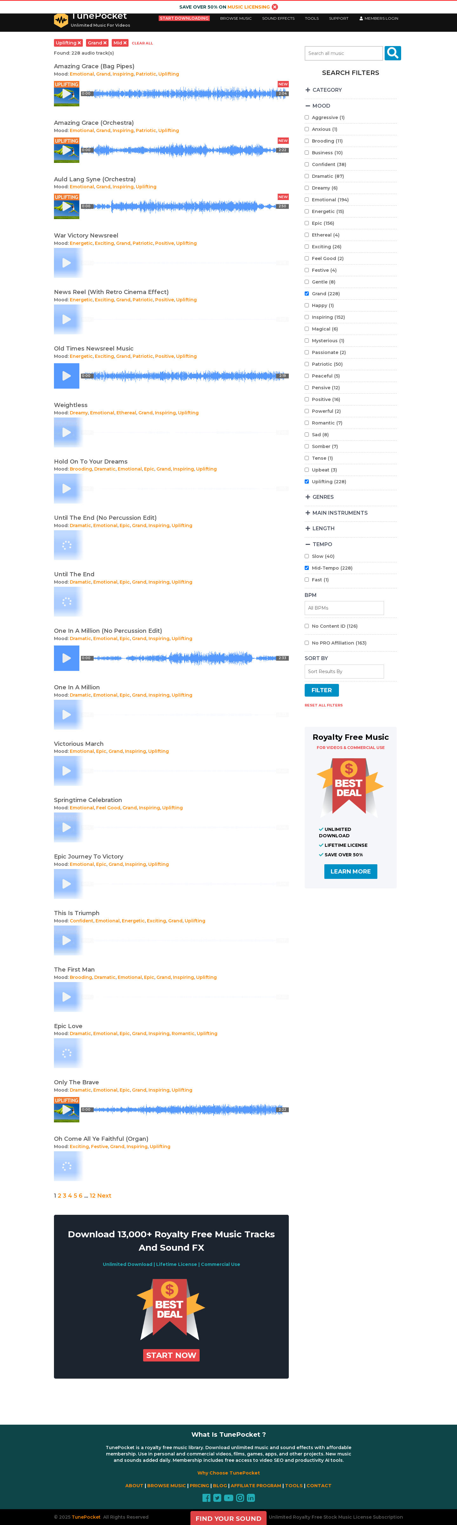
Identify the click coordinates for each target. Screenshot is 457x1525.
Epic (149, 469)
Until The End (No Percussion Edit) (105, 517)
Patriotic (146, 74)
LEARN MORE (351, 871)
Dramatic (105, 469)
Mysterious (328, 341)
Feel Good (108, 808)
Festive (99, 1146)
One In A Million (77, 687)
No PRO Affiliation (339, 643)
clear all (142, 43)
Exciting (104, 243)
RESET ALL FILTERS (324, 705)
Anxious (324, 129)
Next (104, 1195)
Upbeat (324, 470)
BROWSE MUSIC (166, 1485)
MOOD (317, 106)
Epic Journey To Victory (88, 856)
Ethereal (126, 413)
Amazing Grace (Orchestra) (94, 122)
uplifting (68, 43)
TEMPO (318, 544)
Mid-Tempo (332, 568)
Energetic (81, 243)
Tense (322, 458)
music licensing (249, 7)
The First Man (74, 969)
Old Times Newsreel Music (94, 348)
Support (338, 18)
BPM (311, 595)
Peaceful (326, 376)
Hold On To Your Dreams (91, 461)
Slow (323, 556)
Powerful (326, 411)
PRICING (199, 1485)
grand (97, 43)
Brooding (81, 469)
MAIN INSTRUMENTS (336, 513)
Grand (103, 74)
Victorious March (79, 743)
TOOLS (294, 1485)
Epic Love (68, 1026)
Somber (325, 446)
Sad (320, 434)
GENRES (319, 497)
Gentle (323, 282)
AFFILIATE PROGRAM (256, 1485)
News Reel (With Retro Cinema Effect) (111, 292)
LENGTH (320, 528)
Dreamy (79, 413)
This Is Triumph (77, 913)
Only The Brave (76, 1082)
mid (120, 43)
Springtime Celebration (88, 800)
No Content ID (335, 626)
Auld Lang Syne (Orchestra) (95, 179)
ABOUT (134, 1485)
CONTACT (319, 1485)
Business (327, 153)
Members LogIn (378, 18)
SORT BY (316, 658)
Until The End (74, 574)
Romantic (183, 1033)
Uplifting (168, 74)
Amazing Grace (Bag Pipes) (94, 66)
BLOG (220, 1485)
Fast (320, 580)
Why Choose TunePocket (228, 1473)
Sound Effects (278, 18)
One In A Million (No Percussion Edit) (108, 630)
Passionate (329, 352)
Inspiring (123, 74)
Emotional (82, 74)
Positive (164, 243)
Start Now (171, 1355)
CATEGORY (323, 90)
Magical (325, 329)
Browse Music (236, 18)
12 (93, 1195)
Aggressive (328, 117)
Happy (323, 305)
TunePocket (99, 15)
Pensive (326, 388)
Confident (81, 921)
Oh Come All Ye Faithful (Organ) (101, 1138)
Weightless (71, 405)
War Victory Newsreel (86, 235)
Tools (312, 18)
